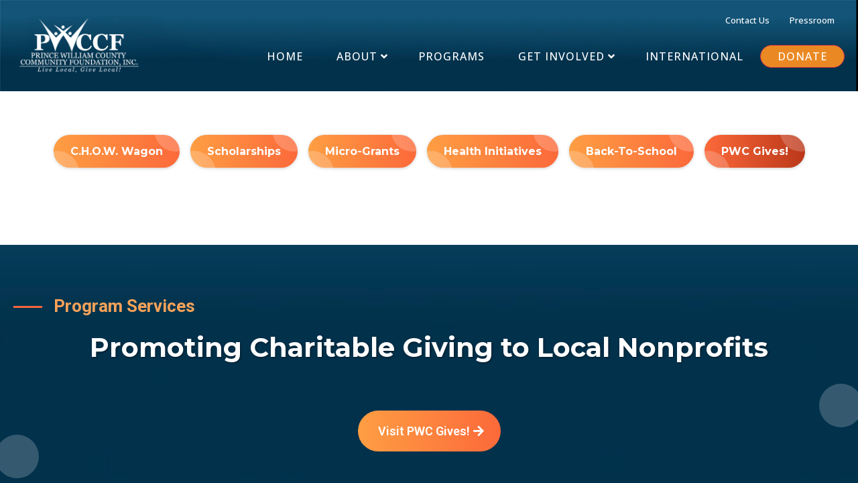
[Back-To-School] (631, 151)
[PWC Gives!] (754, 151)
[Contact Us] (747, 19)
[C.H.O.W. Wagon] (117, 151)
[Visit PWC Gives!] (429, 431)
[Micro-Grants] (362, 151)
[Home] (285, 56)
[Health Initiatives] (492, 151)
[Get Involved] (565, 56)
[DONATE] (802, 56)
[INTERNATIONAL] (694, 56)
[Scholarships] (244, 151)
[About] (361, 56)
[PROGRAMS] (451, 56)
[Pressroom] (812, 19)
